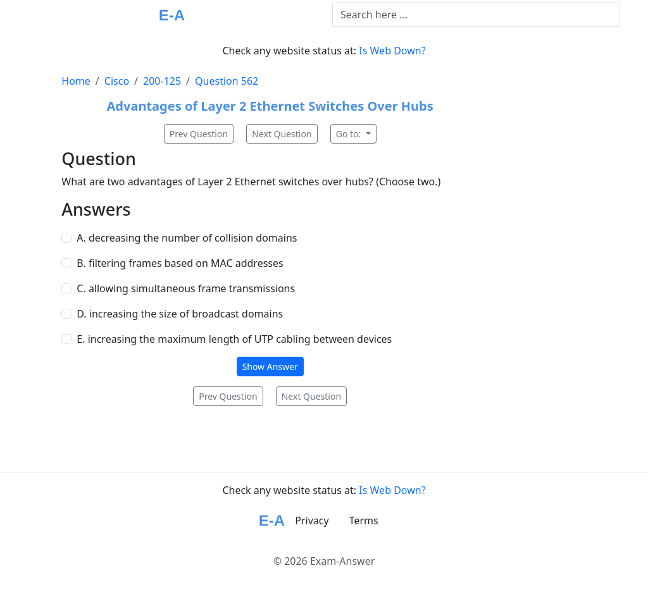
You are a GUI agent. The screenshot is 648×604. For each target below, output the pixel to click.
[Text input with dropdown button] (476, 15)
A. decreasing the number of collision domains (187, 238)
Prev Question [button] (199, 134)
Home (75, 81)
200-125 (162, 81)
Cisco (116, 81)
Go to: (349, 134)
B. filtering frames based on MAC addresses (180, 263)
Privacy (311, 520)
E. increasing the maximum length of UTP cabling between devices (234, 339)
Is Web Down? (392, 51)
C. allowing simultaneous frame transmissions (186, 288)
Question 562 (226, 81)
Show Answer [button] (270, 367)
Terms (363, 520)
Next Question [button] (281, 134)
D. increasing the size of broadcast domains (180, 314)
